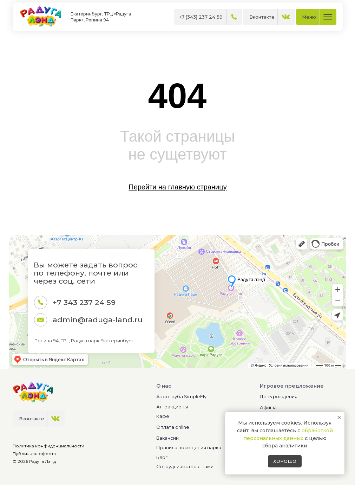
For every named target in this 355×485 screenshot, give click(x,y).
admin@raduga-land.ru (98, 319)
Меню (309, 17)
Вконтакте (262, 17)
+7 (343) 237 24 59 (201, 17)
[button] (199, 466)
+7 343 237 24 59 (84, 302)
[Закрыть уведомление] (339, 417)
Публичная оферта (34, 453)
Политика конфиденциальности (48, 445)
